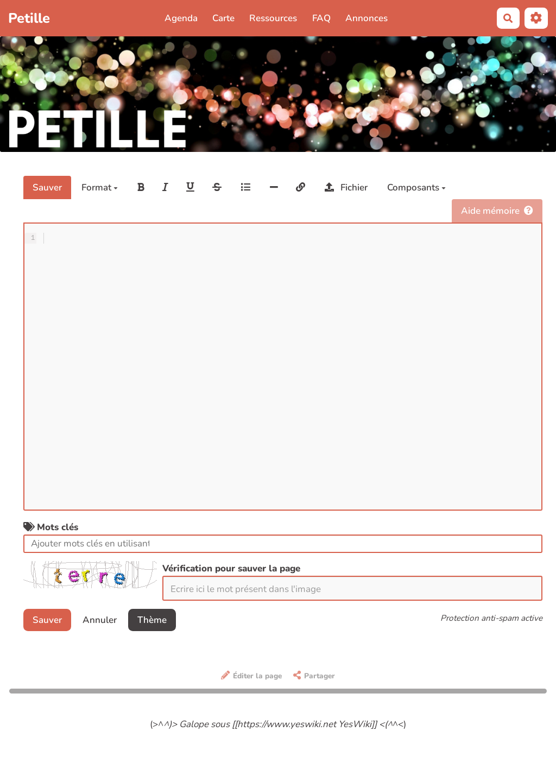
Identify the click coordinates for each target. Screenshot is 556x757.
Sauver (47, 187)
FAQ (321, 18)
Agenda (181, 18)
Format (99, 187)
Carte (223, 18)
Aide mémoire (497, 211)
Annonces (366, 18)
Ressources (273, 18)
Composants (416, 187)
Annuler (100, 620)
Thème (152, 620)
